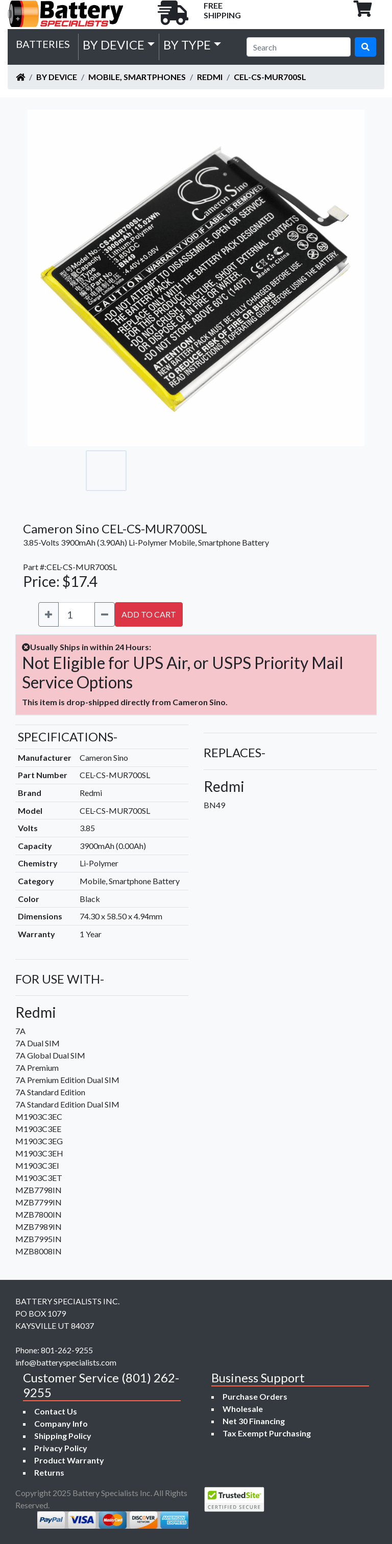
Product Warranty (69, 1460)
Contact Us (55, 1411)
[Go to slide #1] (106, 470)
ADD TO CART (148, 614)
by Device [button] (113, 44)
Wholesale (243, 1408)
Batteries (43, 44)
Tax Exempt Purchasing (267, 1433)
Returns (49, 1472)
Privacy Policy (60, 1448)
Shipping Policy (62, 1435)
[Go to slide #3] (196, 470)
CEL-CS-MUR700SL (270, 77)
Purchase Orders (255, 1396)
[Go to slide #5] (285, 470)
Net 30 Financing (254, 1421)
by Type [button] (187, 44)
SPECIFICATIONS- (67, 736)
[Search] (299, 47)
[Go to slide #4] (240, 470)
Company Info (61, 1423)
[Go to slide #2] (151, 470)
